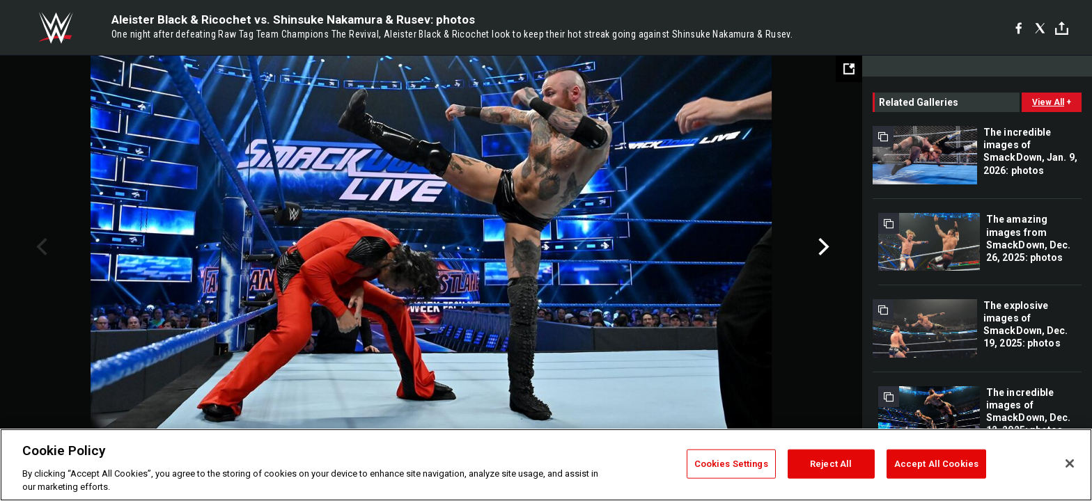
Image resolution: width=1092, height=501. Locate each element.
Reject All (831, 464)
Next (822, 247)
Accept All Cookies (936, 464)
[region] (546, 465)
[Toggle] (1061, 28)
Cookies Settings (731, 464)
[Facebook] (1018, 28)
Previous (40, 247)
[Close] (1069, 463)
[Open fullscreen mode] (849, 69)
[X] (1040, 28)
